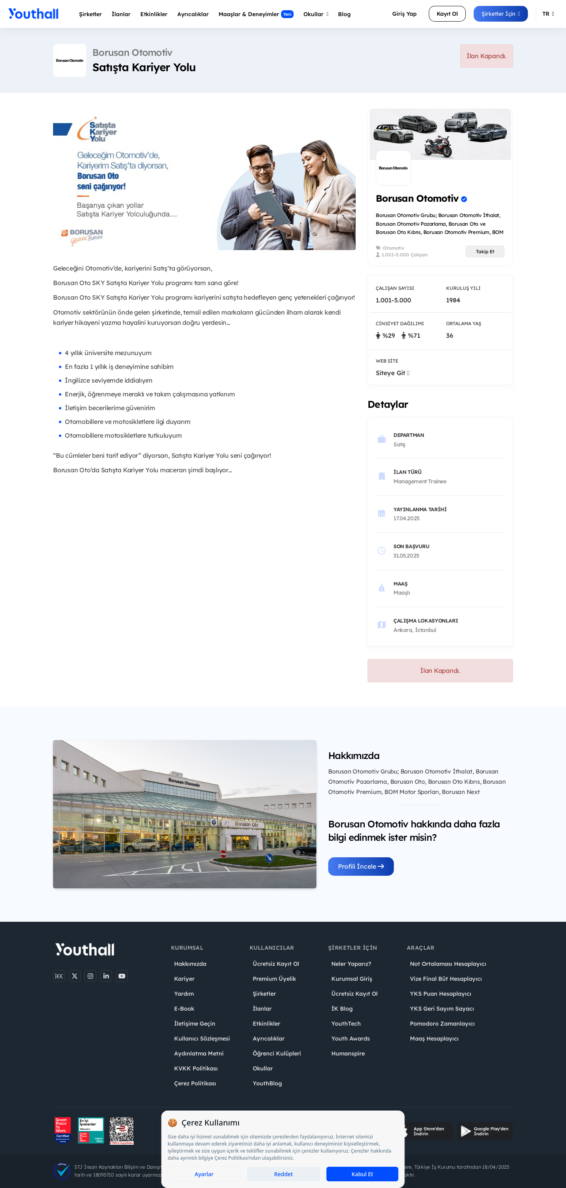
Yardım (184, 993)
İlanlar (121, 14)
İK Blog (342, 1008)
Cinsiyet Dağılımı (400, 323)
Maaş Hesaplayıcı (434, 1038)
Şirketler (90, 14)
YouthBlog (267, 1083)
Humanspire (348, 1053)
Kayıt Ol (447, 13)
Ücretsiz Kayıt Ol (276, 963)
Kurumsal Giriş (351, 978)
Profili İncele (361, 866)
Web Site (387, 361)
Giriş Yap (404, 13)
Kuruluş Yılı (463, 288)
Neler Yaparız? (351, 963)
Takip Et (485, 251)
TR (548, 13)
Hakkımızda (190, 963)
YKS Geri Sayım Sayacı (442, 1008)
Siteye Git (393, 373)
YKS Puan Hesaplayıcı (440, 993)
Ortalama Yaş (463, 323)
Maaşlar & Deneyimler (256, 14)
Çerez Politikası (195, 1083)
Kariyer (184, 978)
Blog (344, 14)
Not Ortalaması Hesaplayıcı (448, 963)
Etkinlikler (153, 14)
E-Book (184, 1008)
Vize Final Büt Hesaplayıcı (446, 978)
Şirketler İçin (500, 13)
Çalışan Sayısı (395, 288)
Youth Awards (350, 1038)
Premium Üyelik (274, 978)
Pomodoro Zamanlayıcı (442, 1023)
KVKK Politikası (196, 1068)
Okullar (316, 14)
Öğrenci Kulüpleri (277, 1053)
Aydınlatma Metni (199, 1053)
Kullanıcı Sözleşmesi (202, 1038)
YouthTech (346, 1023)
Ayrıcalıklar (269, 1038)
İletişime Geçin (194, 1023)
